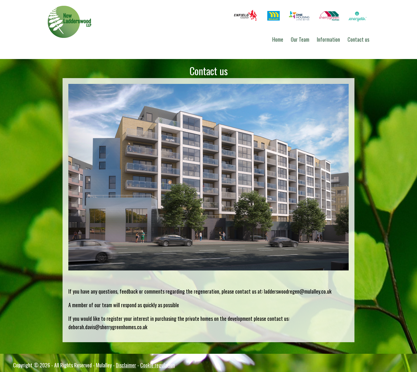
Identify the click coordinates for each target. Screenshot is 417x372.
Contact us (358, 39)
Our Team (300, 39)
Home (277, 39)
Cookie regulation (157, 365)
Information (328, 39)
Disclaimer (126, 365)
